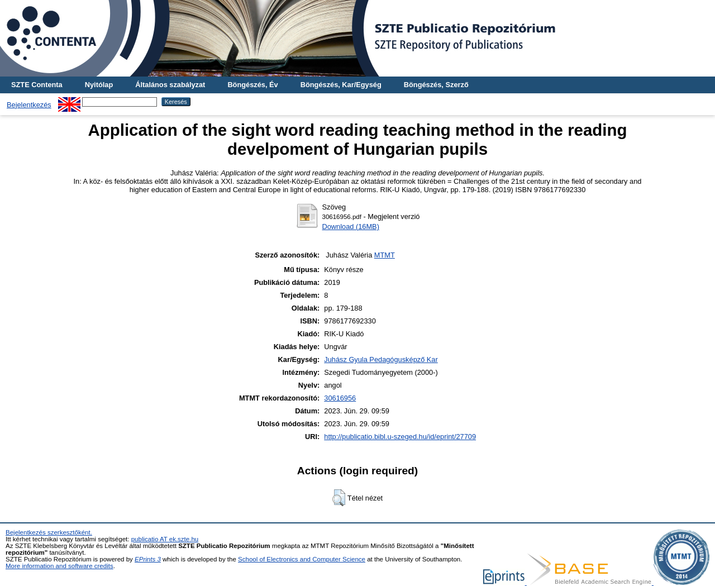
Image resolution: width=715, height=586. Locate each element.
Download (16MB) (350, 226)
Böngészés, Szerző (436, 84)
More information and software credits (59, 566)
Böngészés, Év (252, 84)
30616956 (340, 398)
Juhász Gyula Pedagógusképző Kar (380, 359)
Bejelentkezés (29, 105)
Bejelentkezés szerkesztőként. (49, 532)
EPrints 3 (148, 559)
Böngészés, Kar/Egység (341, 84)
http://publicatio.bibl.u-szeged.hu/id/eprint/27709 (400, 436)
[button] (338, 497)
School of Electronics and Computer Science (301, 559)
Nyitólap (99, 84)
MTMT (384, 255)
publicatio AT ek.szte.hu (165, 539)
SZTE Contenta (37, 84)
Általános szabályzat (170, 84)
